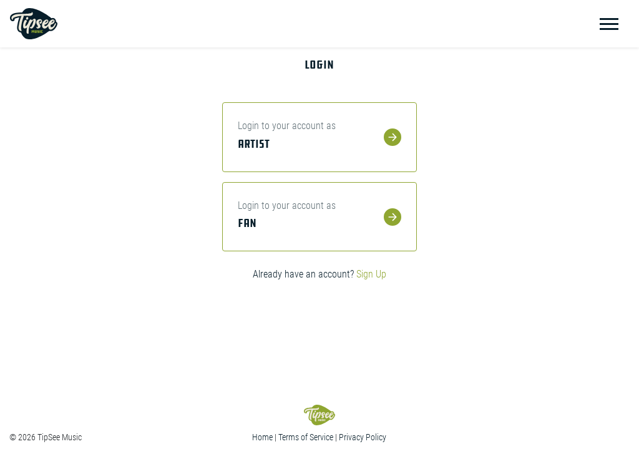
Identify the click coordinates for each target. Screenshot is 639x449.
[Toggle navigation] (609, 24)
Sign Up (371, 274)
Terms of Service (305, 437)
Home (262, 437)
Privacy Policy (362, 437)
